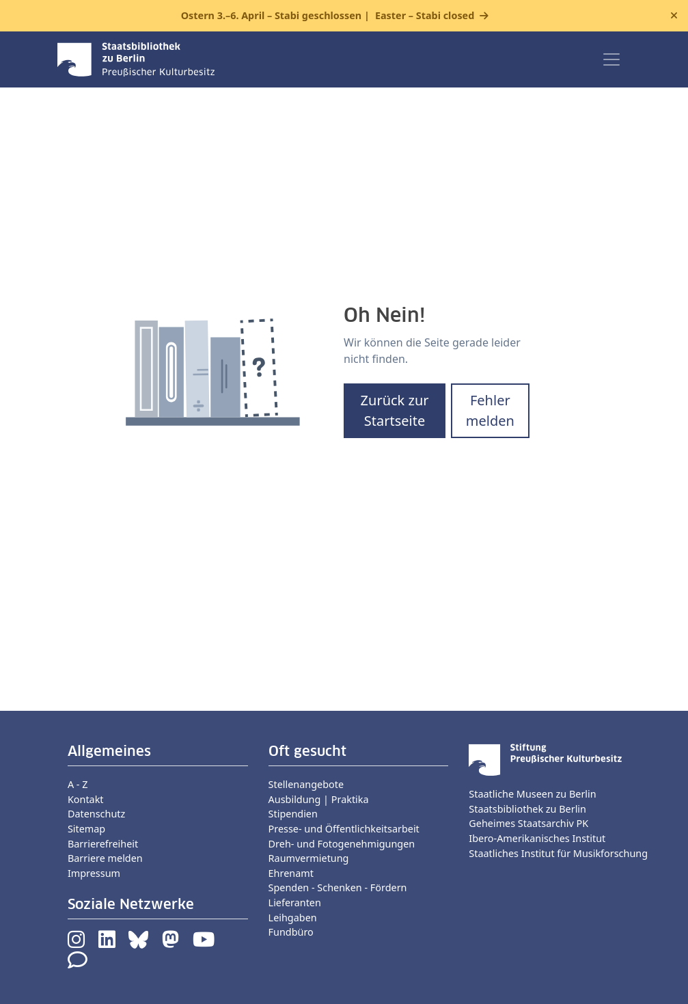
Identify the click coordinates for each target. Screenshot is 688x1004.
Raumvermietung (309, 858)
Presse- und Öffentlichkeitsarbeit (344, 828)
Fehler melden (490, 410)
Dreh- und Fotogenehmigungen (342, 843)
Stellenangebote (306, 784)
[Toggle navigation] (611, 59)
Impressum (94, 873)
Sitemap (86, 828)
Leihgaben (293, 917)
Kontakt (86, 799)
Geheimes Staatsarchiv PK (528, 823)
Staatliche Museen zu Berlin (532, 793)
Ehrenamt (291, 873)
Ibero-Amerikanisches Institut (537, 838)
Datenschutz (96, 813)
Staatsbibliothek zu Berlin (527, 808)
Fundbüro (291, 931)
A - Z (78, 784)
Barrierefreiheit (103, 843)
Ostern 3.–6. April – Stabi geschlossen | (328, 15)
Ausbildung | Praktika (319, 799)
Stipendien (293, 813)
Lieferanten (295, 902)
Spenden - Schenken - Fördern (338, 887)
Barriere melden (105, 858)
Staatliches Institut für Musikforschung (558, 853)
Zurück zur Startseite (395, 410)
